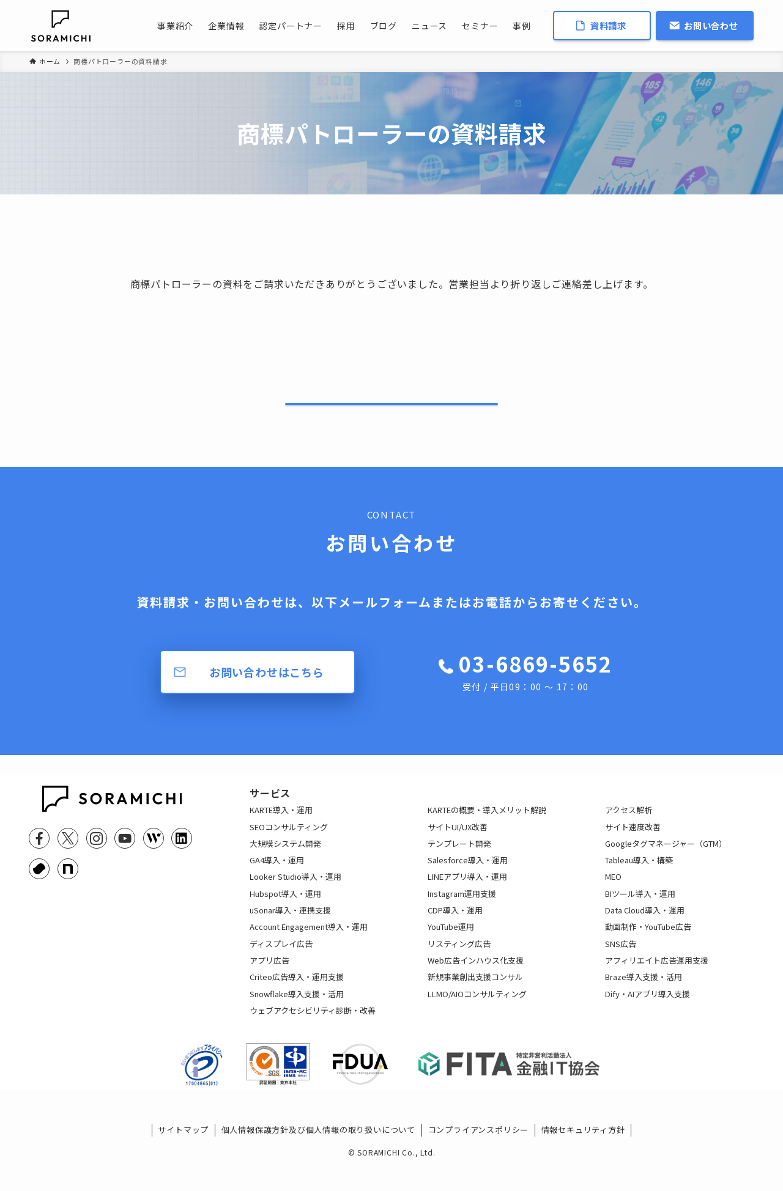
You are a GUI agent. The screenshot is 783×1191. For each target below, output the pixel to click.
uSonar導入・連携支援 (290, 932)
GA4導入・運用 (277, 882)
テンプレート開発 (459, 866)
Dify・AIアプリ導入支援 (647, 1016)
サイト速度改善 (633, 849)
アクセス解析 (628, 832)
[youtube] (124, 851)
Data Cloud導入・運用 (645, 932)
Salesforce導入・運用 (468, 882)
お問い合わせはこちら (266, 685)
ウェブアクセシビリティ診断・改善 (313, 1033)
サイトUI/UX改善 (458, 849)
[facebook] (39, 851)
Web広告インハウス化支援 (476, 983)
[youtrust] (39, 881)
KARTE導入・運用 (281, 832)
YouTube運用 (451, 950)
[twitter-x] (68, 851)
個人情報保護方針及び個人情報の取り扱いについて (318, 1162)
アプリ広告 (269, 983)
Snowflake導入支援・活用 (297, 1016)
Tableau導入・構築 (639, 882)
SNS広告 (620, 966)
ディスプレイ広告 (281, 966)
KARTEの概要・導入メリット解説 (487, 832)
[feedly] (153, 851)
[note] (68, 881)
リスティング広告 (459, 966)
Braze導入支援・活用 (643, 999)
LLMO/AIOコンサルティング (477, 1016)
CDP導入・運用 (455, 932)
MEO (613, 899)
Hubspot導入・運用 (285, 916)
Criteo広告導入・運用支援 (297, 999)
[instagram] (96, 851)
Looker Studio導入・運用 (295, 899)
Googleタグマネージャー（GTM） (666, 866)
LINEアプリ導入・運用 (467, 899)
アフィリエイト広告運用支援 (656, 983)
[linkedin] (181, 851)
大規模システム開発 (285, 866)
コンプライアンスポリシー (478, 1162)
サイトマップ (183, 1162)
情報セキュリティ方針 (583, 1162)
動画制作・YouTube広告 (648, 950)
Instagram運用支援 (462, 916)
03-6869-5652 (535, 684)
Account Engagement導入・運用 (309, 950)
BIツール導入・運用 (640, 916)
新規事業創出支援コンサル (475, 999)
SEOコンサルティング (289, 849)
